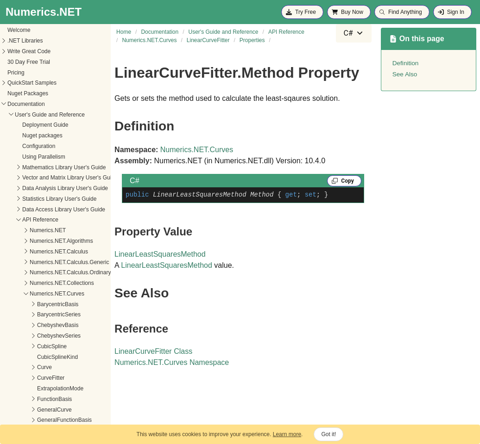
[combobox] (353, 33)
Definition (405, 63)
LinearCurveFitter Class (153, 351)
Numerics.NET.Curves (196, 150)
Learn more (287, 434)
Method (15, 326)
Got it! (328, 434)
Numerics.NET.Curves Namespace (171, 362)
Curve (13, 315)
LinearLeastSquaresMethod (160, 254)
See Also (404, 74)
